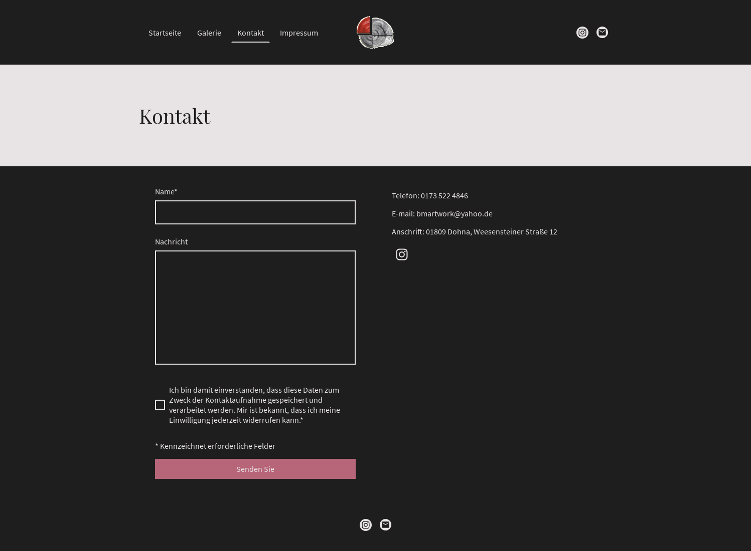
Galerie (209, 33)
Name (166, 191)
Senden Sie (255, 469)
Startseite (164, 33)
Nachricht (171, 241)
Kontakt (250, 33)
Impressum (299, 33)
